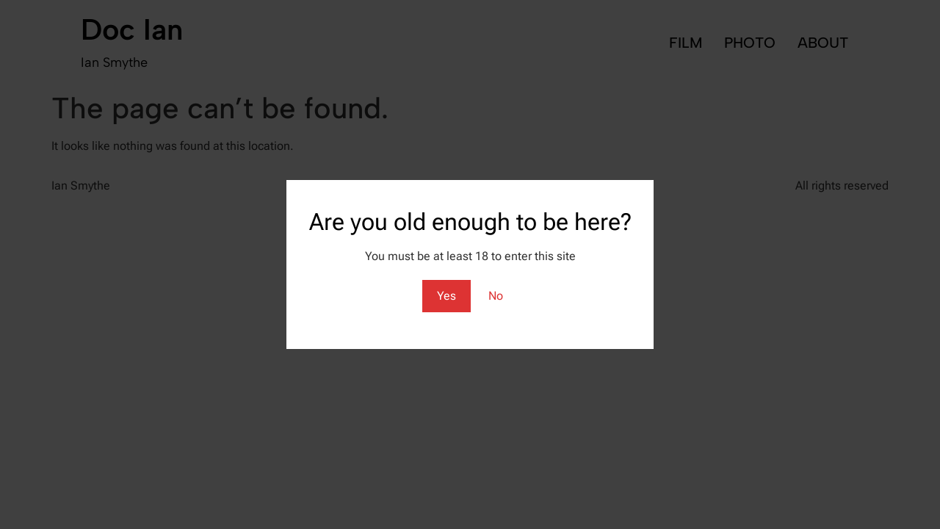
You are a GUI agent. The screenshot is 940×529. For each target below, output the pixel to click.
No (495, 296)
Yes (446, 296)
